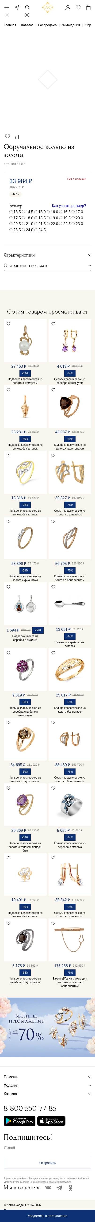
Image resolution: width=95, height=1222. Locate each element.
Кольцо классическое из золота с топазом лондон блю (25, 847)
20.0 (79, 218)
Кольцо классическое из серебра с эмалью (70, 845)
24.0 (29, 230)
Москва (17, 7)
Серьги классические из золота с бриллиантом (70, 779)
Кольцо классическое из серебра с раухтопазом (25, 980)
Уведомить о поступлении (47, 1216)
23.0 (79, 224)
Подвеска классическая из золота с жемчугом (25, 381)
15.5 (17, 212)
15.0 (42, 212)
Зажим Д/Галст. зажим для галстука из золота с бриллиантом (70, 982)
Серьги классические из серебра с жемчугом (70, 381)
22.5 (67, 224)
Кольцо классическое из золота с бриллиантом (70, 578)
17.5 (17, 218)
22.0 (54, 224)
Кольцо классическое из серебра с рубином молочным (25, 711)
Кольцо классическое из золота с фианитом (25, 578)
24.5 (42, 230)
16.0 (54, 212)
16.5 (67, 212)
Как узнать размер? (69, 206)
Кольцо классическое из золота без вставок (25, 512)
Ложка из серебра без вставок (70, 644)
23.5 (17, 230)
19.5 (67, 218)
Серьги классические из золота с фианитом (70, 512)
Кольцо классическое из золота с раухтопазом (70, 446)
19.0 (54, 218)
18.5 (42, 218)
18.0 (29, 218)
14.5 (29, 212)
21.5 (42, 224)
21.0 (29, 224)
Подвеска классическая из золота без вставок (25, 446)
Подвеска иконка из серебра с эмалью (25, 638)
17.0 (79, 212)
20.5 (17, 224)
